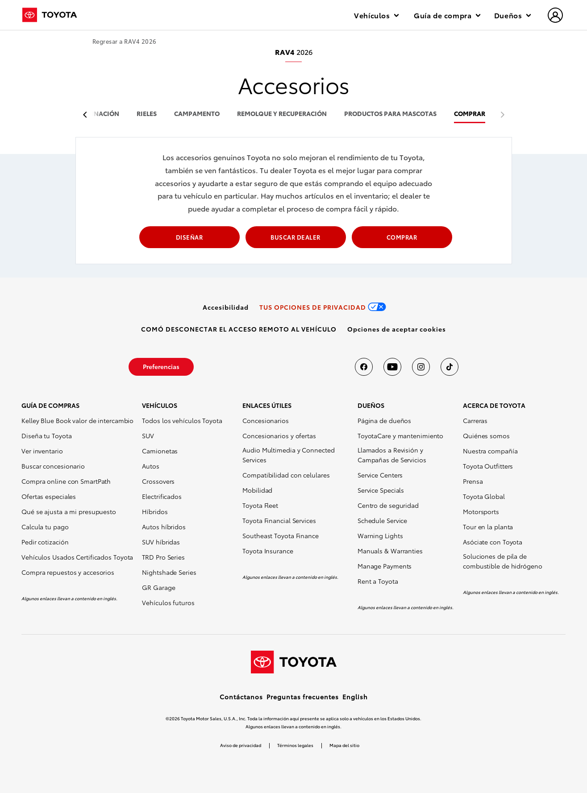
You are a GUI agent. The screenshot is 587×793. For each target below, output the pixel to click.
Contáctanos (241, 696)
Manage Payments (385, 565)
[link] (226, 307)
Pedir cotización (44, 541)
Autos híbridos (164, 526)
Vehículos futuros (168, 602)
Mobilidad (257, 490)
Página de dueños (384, 420)
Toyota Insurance (267, 550)
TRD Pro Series (163, 556)
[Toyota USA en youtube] (392, 367)
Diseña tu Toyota (46, 435)
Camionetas (160, 450)
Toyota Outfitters (488, 465)
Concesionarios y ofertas (279, 435)
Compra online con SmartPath (66, 481)
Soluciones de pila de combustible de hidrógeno (502, 561)
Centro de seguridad (388, 505)
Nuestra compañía (490, 450)
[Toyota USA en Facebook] (364, 367)
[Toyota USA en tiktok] (449, 367)
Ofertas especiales (48, 496)
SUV (148, 435)
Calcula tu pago (45, 526)
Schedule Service (382, 520)
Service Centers (380, 474)
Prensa (473, 481)
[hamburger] (555, 16)
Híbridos (154, 511)
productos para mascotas (390, 114)
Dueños (512, 15)
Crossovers (158, 481)
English (355, 696)
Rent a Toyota (378, 581)
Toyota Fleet (260, 505)
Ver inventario (42, 450)
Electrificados (162, 496)
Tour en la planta (488, 526)
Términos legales (295, 745)
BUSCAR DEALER (296, 237)
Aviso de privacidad (240, 745)
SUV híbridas (161, 541)
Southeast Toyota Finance (280, 535)
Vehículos (376, 15)
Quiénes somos (486, 435)
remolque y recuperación (282, 114)
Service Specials (381, 490)
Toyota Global (484, 496)
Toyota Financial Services (279, 520)
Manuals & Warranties (390, 550)
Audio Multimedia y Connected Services (288, 454)
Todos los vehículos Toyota (182, 420)
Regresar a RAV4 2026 (124, 41)
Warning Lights (380, 535)
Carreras (475, 420)
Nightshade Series (169, 572)
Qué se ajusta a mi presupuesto (68, 511)
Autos (150, 465)
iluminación (97, 114)
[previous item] (87, 115)
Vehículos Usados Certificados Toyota (77, 556)
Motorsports (481, 511)
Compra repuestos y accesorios (67, 572)
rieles (147, 114)
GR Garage (158, 587)
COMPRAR (469, 114)
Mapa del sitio (344, 745)
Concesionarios (265, 420)
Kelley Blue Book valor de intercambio (77, 420)
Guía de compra (447, 15)
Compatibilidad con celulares (285, 474)
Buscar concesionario (53, 465)
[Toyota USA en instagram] (421, 367)
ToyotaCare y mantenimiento (400, 435)
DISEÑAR (189, 237)
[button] (396, 328)
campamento (197, 114)
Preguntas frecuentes (302, 696)
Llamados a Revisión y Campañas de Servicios (392, 454)
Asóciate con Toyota (492, 541)
